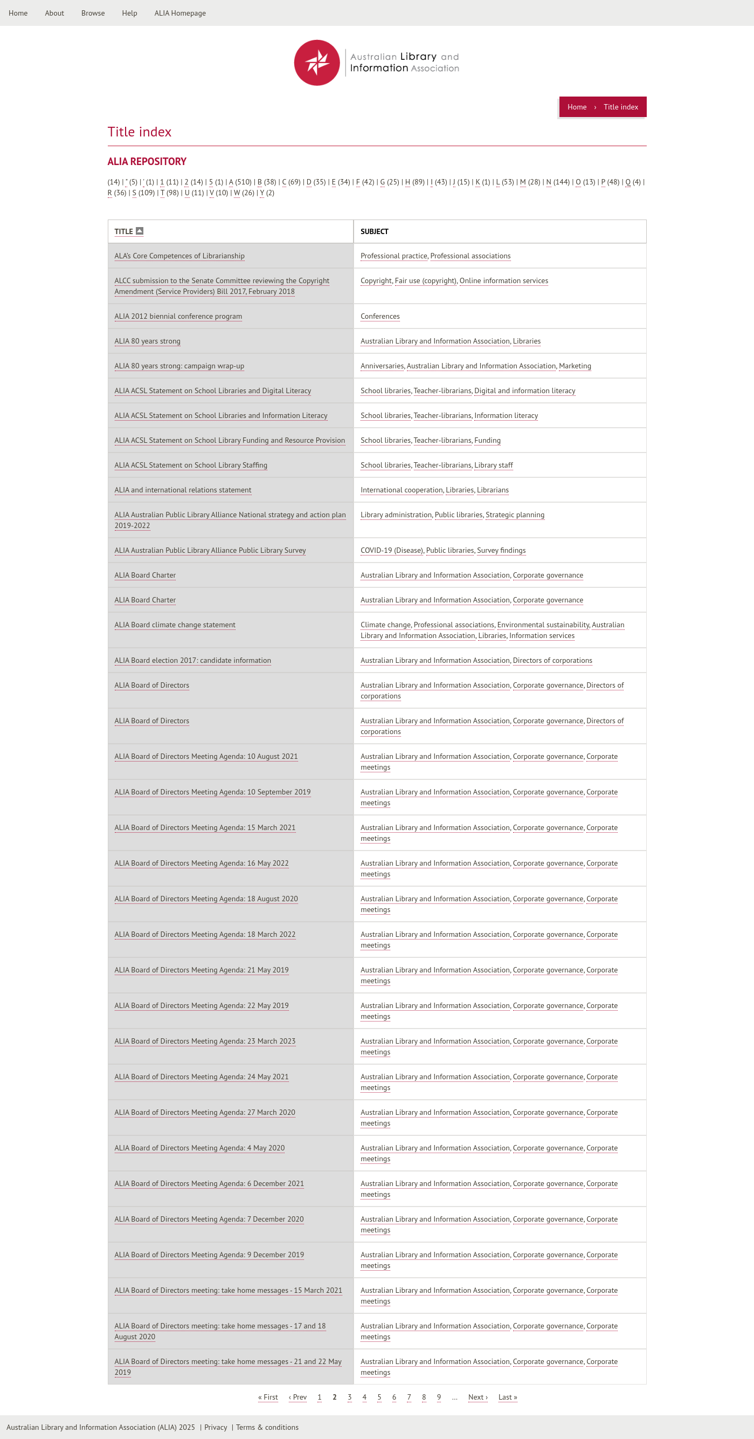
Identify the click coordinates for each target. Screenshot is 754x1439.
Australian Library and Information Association (435, 341)
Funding (487, 440)
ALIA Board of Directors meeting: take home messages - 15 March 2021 (229, 1290)
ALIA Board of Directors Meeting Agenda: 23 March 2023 (205, 1041)
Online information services (504, 280)
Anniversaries (382, 366)
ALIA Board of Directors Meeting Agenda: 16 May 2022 (202, 863)
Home (18, 13)
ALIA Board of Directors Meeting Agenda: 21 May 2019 (202, 970)
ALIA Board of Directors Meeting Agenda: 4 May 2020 (200, 1148)
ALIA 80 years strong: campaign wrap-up (180, 366)
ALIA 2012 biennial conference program (179, 316)
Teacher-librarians (443, 390)
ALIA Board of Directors (152, 685)
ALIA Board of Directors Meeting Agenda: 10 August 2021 (206, 756)
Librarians (493, 490)
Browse (93, 13)
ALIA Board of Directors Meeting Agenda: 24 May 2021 (202, 1076)
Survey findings (501, 550)
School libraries (386, 390)
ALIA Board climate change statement (175, 624)
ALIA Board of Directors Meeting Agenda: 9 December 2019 (210, 1254)
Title (129, 232)
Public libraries (459, 514)
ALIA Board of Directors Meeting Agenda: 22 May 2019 (202, 1005)
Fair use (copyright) (425, 280)
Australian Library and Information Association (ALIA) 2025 (100, 1427)
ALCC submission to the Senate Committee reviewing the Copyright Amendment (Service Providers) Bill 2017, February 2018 (222, 286)
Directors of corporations (553, 660)
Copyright (376, 280)
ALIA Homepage (180, 13)
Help (129, 13)
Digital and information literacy (524, 390)
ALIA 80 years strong (148, 341)
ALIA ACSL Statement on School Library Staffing (191, 465)
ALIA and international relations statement (183, 490)
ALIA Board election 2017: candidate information (193, 660)
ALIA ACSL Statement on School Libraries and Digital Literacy (213, 390)
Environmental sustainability (543, 624)
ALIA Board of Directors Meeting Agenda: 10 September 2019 (213, 792)
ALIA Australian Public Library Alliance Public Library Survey (210, 550)
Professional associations (471, 256)
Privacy (215, 1427)
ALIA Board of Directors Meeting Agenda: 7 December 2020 (209, 1219)
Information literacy (506, 415)
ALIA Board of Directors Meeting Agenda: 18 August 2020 (206, 898)
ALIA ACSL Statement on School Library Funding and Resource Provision (230, 440)
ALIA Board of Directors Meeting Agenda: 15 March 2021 (205, 827)
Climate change (386, 624)
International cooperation (401, 490)
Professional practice (394, 256)
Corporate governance (548, 575)
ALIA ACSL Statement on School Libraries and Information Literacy (221, 415)
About (54, 13)
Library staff (493, 465)
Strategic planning (515, 514)
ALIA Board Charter (145, 575)
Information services (542, 635)
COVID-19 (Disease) (392, 550)
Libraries (527, 341)
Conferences (380, 316)
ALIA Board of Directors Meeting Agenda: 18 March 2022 (205, 934)
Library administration (396, 514)
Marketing (575, 366)
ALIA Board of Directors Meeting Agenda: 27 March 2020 (205, 1112)
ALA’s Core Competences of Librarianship (180, 256)
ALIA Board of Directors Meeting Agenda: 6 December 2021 (210, 1183)
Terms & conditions (267, 1427)
